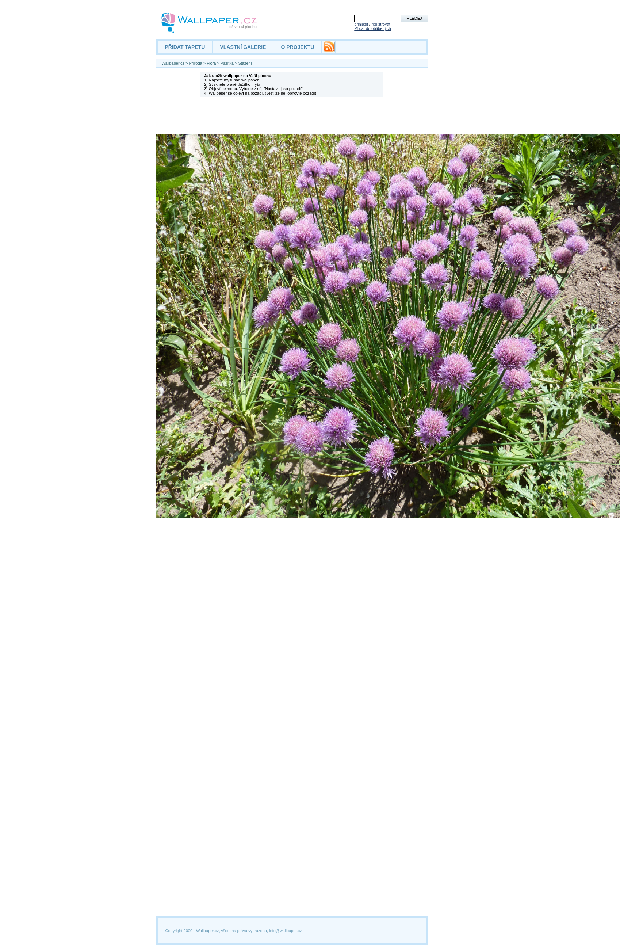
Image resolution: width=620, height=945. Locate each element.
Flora (211, 63)
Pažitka (227, 63)
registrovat (380, 24)
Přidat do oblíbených (372, 28)
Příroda (195, 63)
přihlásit (361, 24)
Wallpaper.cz (173, 63)
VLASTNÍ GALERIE (243, 47)
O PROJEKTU (297, 47)
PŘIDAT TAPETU (185, 47)
